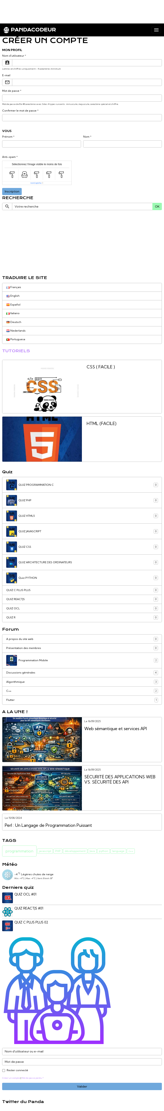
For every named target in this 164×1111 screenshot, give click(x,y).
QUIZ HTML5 (82, 516)
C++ (82, 691)
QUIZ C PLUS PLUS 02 (31, 922)
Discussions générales (82, 672)
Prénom (7, 136)
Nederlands (16, 330)
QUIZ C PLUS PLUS (82, 590)
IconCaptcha (36, 183)
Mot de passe (10, 90)
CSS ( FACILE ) (101, 367)
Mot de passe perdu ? (32, 1078)
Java (92, 851)
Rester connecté (17, 1070)
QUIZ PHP (82, 500)
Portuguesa (15, 339)
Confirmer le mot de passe (19, 110)
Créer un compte (11, 1078)
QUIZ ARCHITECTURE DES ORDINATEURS (82, 562)
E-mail (6, 75)
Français (13, 287)
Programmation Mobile (82, 660)
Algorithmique (82, 682)
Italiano (13, 313)
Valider (82, 1086)
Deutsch (13, 322)
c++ (131, 851)
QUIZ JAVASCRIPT (82, 531)
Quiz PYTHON (82, 578)
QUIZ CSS (82, 547)
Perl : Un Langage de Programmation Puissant (48, 825)
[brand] (29, 29)
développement (75, 851)
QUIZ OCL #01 (25, 894)
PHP (58, 851)
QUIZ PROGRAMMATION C (82, 484)
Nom (86, 136)
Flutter (82, 700)
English (13, 295)
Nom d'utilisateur (13, 55)
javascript (45, 851)
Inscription (12, 191)
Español (13, 304)
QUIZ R (82, 617)
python (103, 851)
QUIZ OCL (82, 608)
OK (157, 206)
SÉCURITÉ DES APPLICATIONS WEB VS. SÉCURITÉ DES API (119, 779)
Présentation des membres (82, 648)
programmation (19, 851)
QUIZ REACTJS (82, 599)
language (118, 851)
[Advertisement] (78, 9)
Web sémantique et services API (115, 728)
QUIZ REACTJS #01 (28, 908)
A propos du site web (82, 639)
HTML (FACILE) (101, 423)
